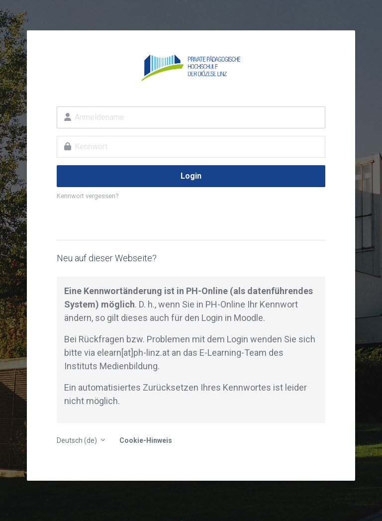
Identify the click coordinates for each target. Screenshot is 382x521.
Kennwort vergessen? (88, 196)
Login (191, 176)
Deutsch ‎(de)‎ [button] (77, 440)
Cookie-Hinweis (145, 440)
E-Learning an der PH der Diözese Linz (191, 68)
